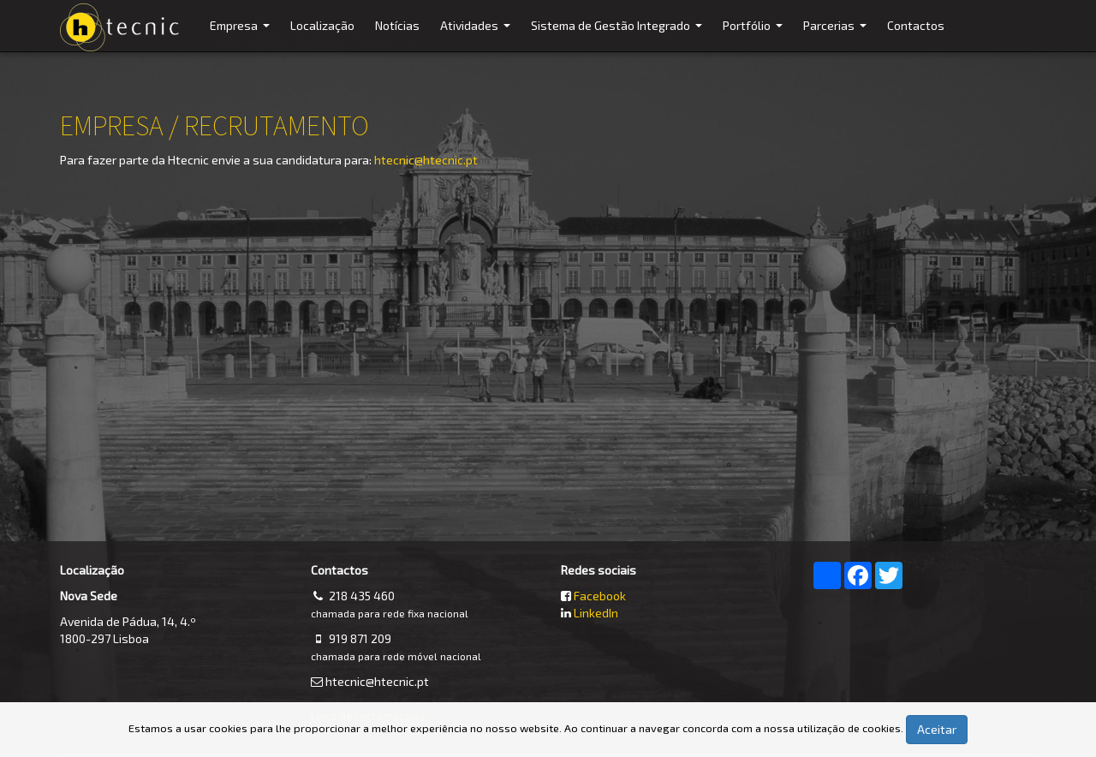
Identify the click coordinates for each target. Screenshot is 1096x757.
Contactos (915, 25)
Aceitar (936, 729)
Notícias (397, 25)
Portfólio (755, 34)
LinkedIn (596, 612)
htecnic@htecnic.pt (426, 159)
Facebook (600, 595)
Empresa (242, 34)
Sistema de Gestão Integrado (618, 34)
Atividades (477, 34)
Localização (322, 25)
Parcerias (837, 34)
